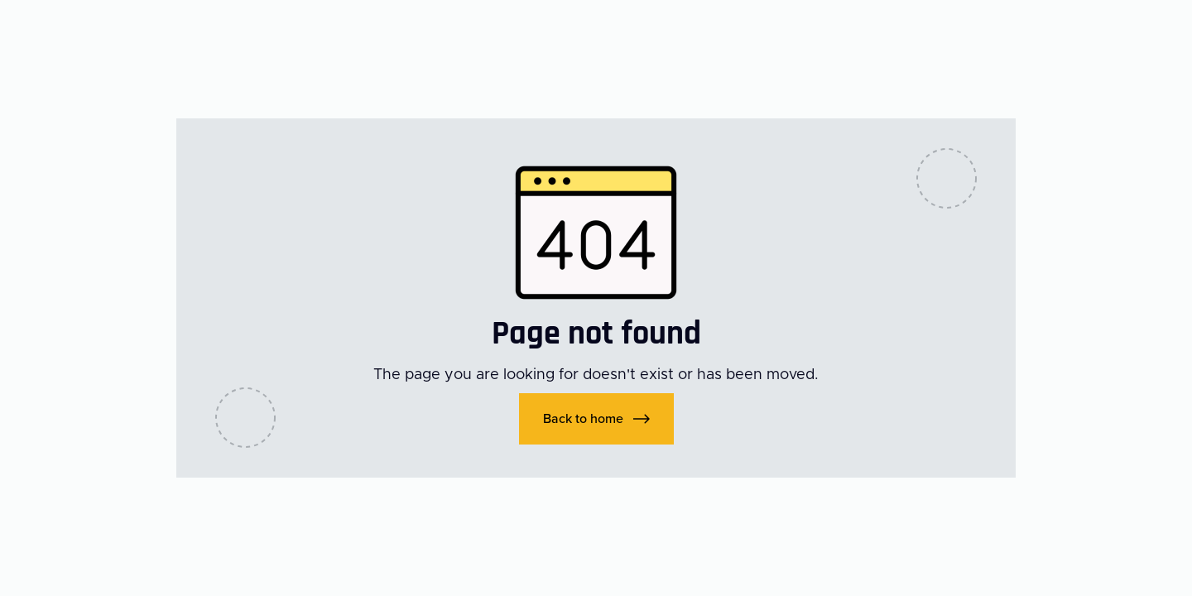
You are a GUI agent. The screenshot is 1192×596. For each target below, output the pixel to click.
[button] (596, 419)
